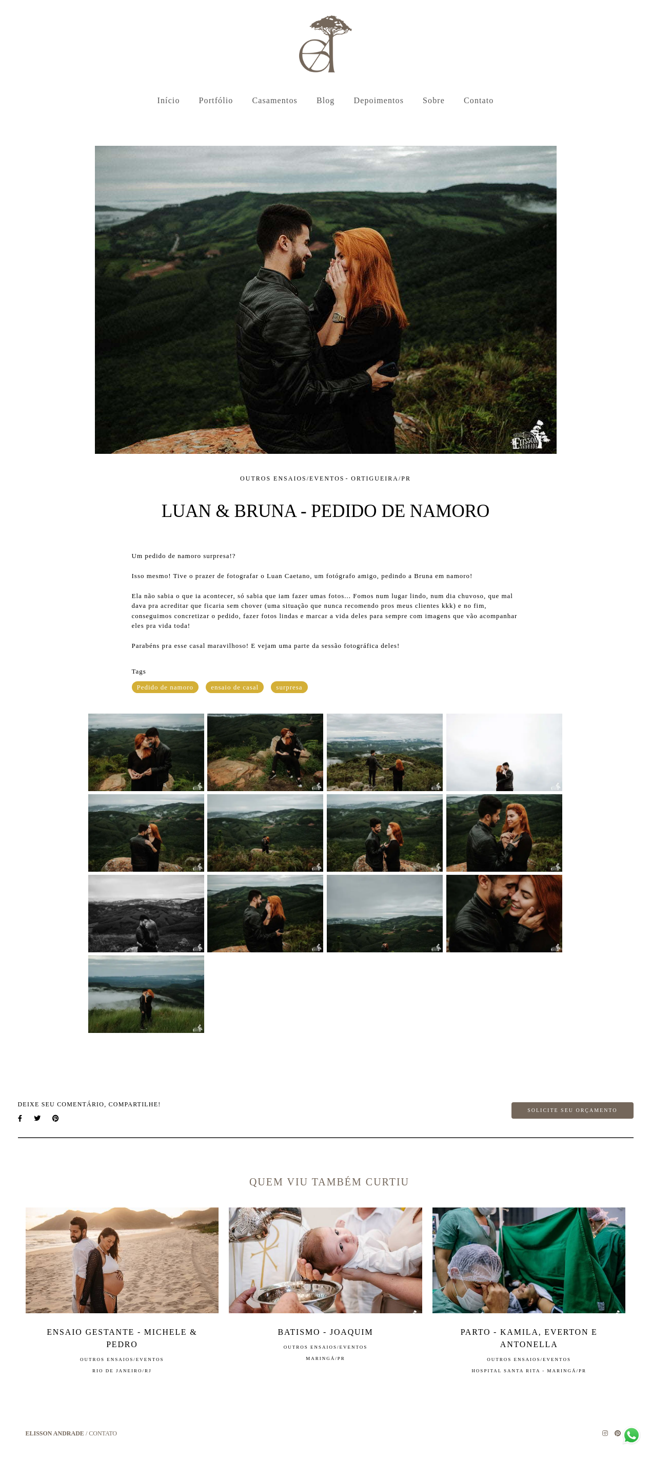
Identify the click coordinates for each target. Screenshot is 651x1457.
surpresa (289, 687)
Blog (326, 100)
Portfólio (216, 100)
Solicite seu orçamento (572, 1110)
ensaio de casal (235, 687)
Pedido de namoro (165, 687)
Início (168, 100)
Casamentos (275, 100)
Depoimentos (379, 100)
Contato (479, 100)
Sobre (434, 100)
